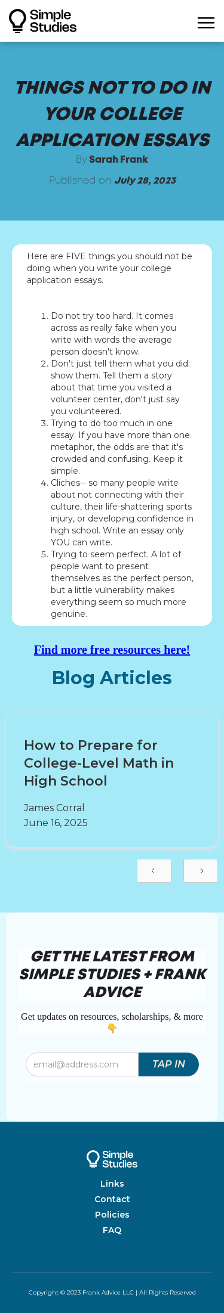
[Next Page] (200, 871)
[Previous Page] (154, 871)
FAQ (112, 1230)
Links (112, 1183)
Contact (112, 1199)
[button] (206, 21)
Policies (112, 1214)
